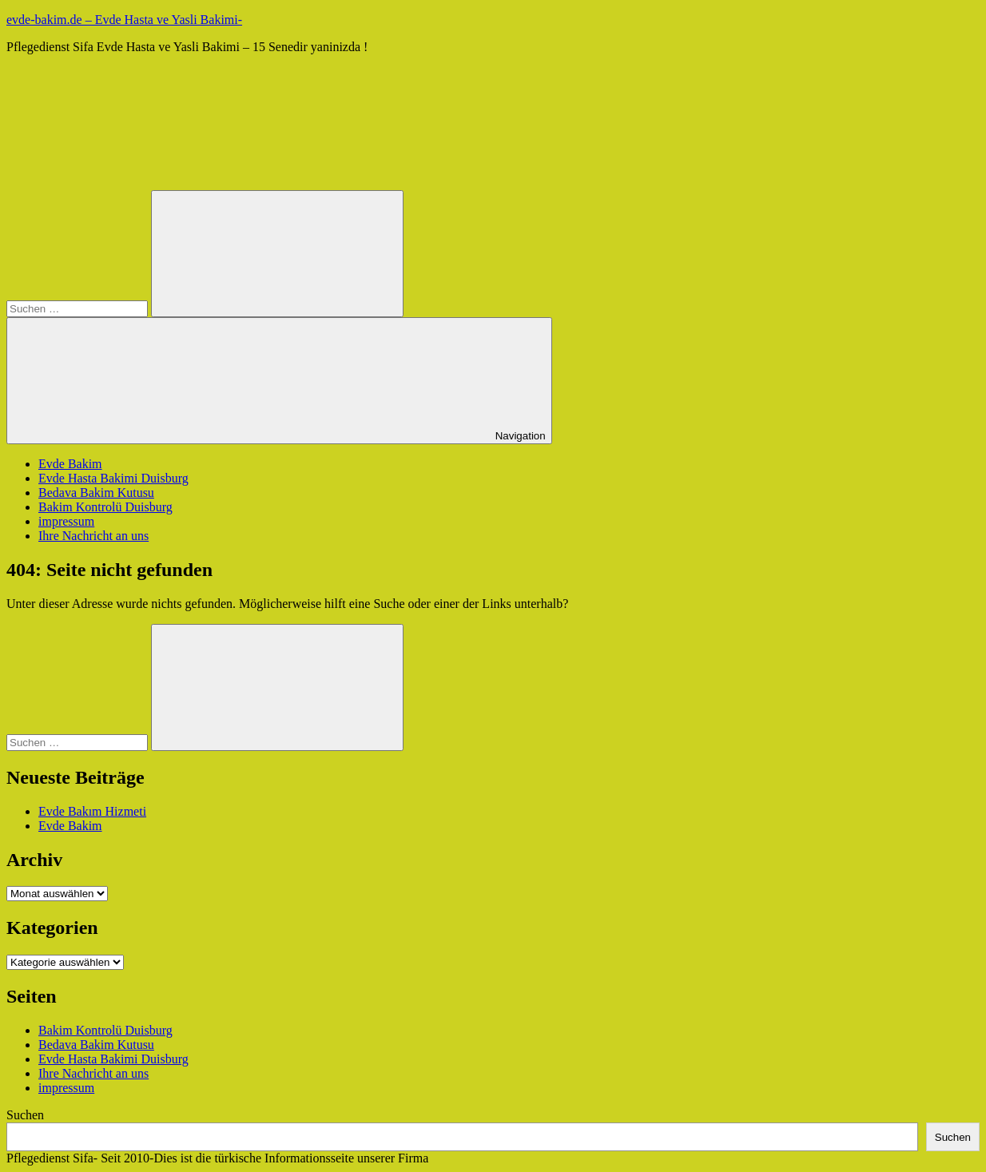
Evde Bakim (70, 464)
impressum (66, 521)
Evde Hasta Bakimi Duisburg (113, 478)
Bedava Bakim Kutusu (96, 492)
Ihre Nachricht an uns (93, 535)
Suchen (25, 1115)
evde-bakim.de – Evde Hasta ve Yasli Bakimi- (124, 19)
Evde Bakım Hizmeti (92, 811)
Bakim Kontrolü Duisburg (105, 507)
